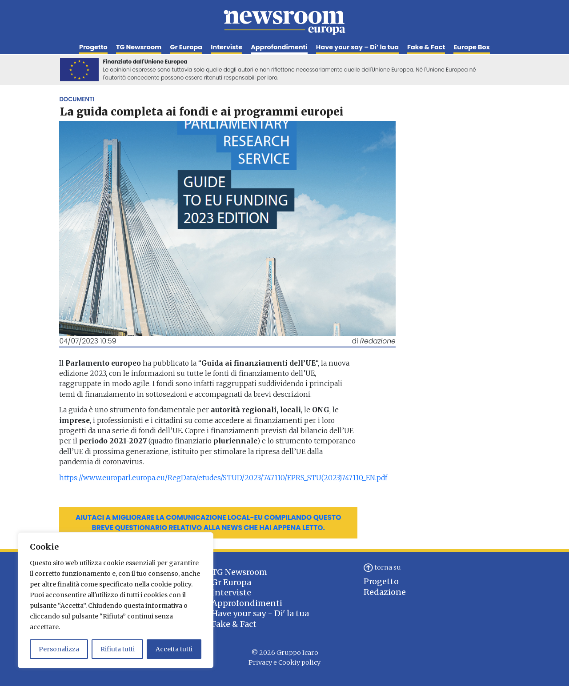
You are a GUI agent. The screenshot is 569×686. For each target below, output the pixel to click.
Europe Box (471, 47)
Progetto (93, 47)
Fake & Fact (426, 47)
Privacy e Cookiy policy (284, 662)
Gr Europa (186, 47)
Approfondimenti (279, 47)
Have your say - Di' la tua (260, 613)
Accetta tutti (174, 649)
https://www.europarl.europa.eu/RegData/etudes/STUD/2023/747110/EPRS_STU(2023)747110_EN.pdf (223, 478)
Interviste (226, 47)
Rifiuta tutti (117, 649)
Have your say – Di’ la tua (357, 47)
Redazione (385, 592)
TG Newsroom (138, 47)
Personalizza (59, 649)
